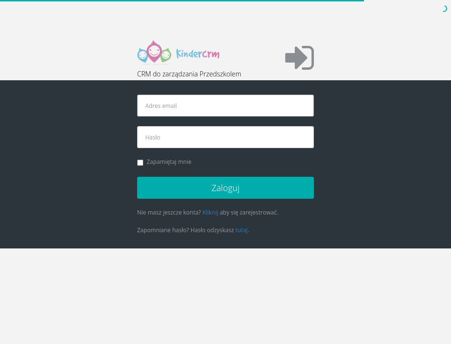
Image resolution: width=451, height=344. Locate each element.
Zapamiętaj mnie (164, 162)
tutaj (242, 230)
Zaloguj (226, 188)
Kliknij (210, 212)
